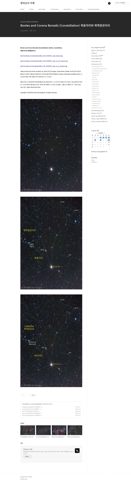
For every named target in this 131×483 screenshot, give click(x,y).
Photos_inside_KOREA (99, 119)
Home (22, 9)
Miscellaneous (96, 108)
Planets (95, 81)
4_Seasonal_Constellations (99, 68)
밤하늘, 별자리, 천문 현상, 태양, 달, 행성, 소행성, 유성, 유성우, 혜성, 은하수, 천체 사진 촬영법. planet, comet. (48, 452)
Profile (31, 9)
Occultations (96, 92)
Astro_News (97, 56)
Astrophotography (93, 9)
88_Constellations (36, 404)
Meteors (95, 88)
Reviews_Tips (96, 113)
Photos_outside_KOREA (99, 121)
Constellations (97, 71)
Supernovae (96, 103)
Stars (94, 97)
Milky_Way (96, 73)
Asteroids (95, 86)
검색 (105, 3)
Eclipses (95, 90)
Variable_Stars (96, 101)
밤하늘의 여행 (27, 3)
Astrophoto (67, 9)
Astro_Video (96, 61)
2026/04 (100, 133)
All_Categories (98, 47)
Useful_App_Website (98, 116)
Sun (94, 77)
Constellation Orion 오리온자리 (30, 409)
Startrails (95, 75)
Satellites (95, 105)
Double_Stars (96, 99)
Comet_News (96, 58)
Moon (94, 79)
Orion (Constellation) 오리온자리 (31, 413)
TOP (109, 477)
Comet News (54, 9)
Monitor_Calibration (98, 50)
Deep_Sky (96, 94)
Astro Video (79, 9)
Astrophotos (26, 404)
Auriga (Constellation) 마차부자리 (31, 407)
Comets (95, 84)
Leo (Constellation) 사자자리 (30, 411)
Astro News (41, 9)
